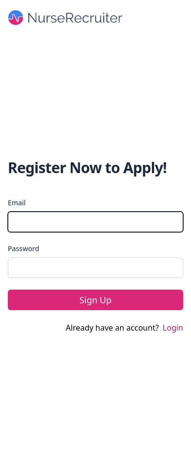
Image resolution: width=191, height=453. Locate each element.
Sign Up (96, 300)
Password (23, 248)
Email (17, 202)
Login (173, 327)
